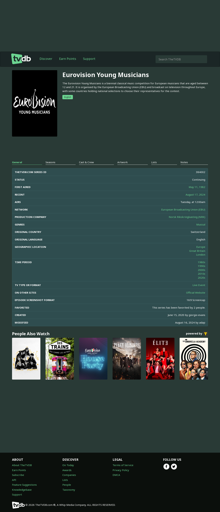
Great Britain (197, 257)
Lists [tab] (154, 169)
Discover (46, 65)
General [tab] (17, 169)
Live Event (198, 292)
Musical (200, 231)
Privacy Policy (121, 470)
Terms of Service (123, 465)
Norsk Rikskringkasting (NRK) (187, 223)
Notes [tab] (184, 169)
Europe (200, 253)
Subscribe (18, 475)
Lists (65, 480)
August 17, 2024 (195, 201)
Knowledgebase (22, 489)
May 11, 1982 (197, 194)
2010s (201, 280)
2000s (201, 276)
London (200, 261)
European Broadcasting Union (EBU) (183, 216)
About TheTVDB (22, 465)
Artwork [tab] (122, 169)
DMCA (116, 475)
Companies (69, 475)
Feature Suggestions (24, 484)
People (66, 484)
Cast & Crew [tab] (86, 169)
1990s (201, 272)
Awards (67, 470)
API (14, 480)
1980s (201, 269)
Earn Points (67, 65)
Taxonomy (68, 489)
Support (89, 65)
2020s (201, 284)
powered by (197, 340)
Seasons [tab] (50, 169)
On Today (68, 465)
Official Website (195, 299)
